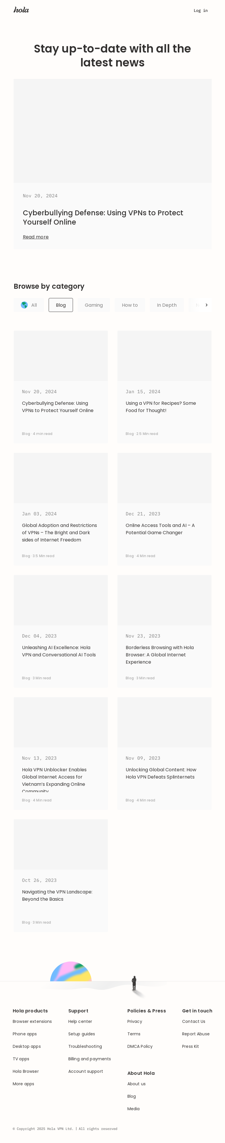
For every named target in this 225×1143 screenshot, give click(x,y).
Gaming (94, 305)
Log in (201, 10)
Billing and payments (89, 1059)
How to (130, 305)
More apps (23, 1084)
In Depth (167, 305)
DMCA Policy (140, 1046)
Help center (80, 1021)
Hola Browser (26, 1071)
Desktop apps (27, 1046)
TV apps (21, 1059)
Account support (85, 1071)
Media (133, 1109)
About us (136, 1084)
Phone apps (25, 1034)
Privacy (134, 1021)
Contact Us (193, 1021)
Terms (134, 1034)
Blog (61, 305)
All (29, 304)
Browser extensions (32, 1021)
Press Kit (190, 1046)
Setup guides (81, 1034)
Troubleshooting (85, 1046)
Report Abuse (196, 1034)
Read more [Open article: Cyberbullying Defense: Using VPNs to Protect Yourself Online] (36, 237)
